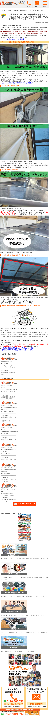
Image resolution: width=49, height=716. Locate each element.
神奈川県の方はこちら (24, 531)
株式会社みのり (5, 473)
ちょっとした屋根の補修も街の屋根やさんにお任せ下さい (18, 83)
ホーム (4, 10)
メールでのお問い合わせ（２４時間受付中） (14, 39)
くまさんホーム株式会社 (8, 367)
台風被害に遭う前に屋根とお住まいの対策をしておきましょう (18, 348)
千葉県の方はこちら (24, 540)
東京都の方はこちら (24, 522)
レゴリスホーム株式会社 (8, 411)
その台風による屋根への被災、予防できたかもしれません (18, 350)
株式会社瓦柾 (5, 433)
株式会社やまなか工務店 (8, 391)
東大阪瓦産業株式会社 (7, 493)
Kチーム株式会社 (6, 453)
